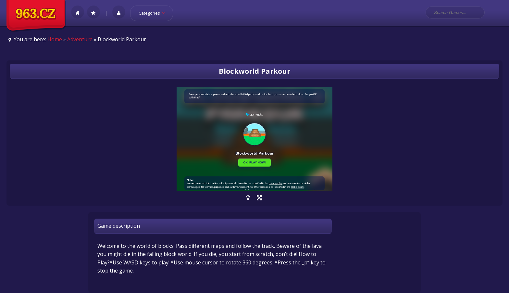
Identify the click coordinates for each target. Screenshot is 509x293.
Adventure (80, 39)
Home (54, 39)
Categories (154, 13)
